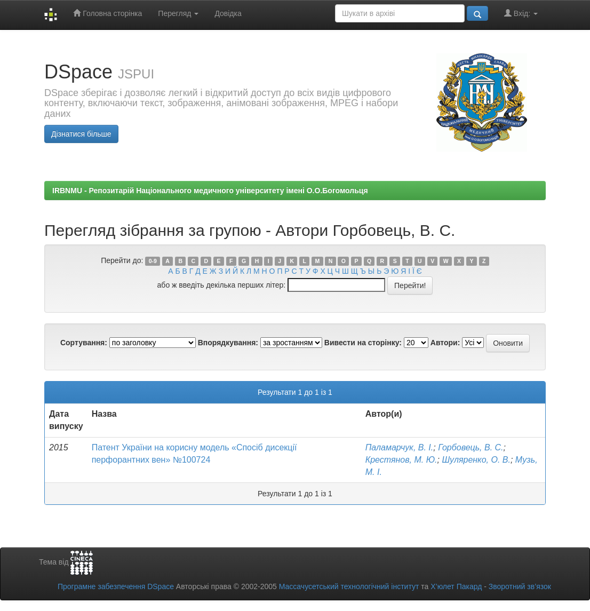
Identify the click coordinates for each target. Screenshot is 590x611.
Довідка (227, 13)
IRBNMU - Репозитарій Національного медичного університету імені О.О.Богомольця (210, 190)
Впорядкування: (228, 342)
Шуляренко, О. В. (476, 459)
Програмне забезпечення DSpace (116, 586)
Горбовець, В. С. (470, 447)
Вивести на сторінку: (363, 342)
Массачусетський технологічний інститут (349, 586)
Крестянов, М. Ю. (401, 459)
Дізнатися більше (81, 134)
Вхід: (521, 13)
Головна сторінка (107, 13)
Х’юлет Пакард (456, 586)
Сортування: (83, 342)
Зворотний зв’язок (520, 586)
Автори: (445, 342)
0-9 (153, 261)
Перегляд (178, 13)
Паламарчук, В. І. (399, 447)
